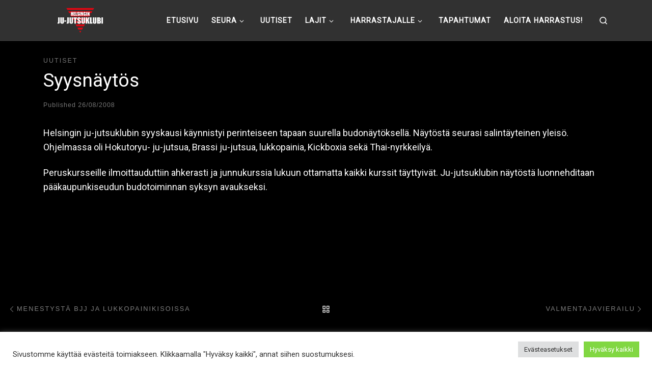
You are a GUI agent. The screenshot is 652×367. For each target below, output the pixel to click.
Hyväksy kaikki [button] (611, 349)
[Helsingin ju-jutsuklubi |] (80, 19)
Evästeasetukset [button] (548, 349)
